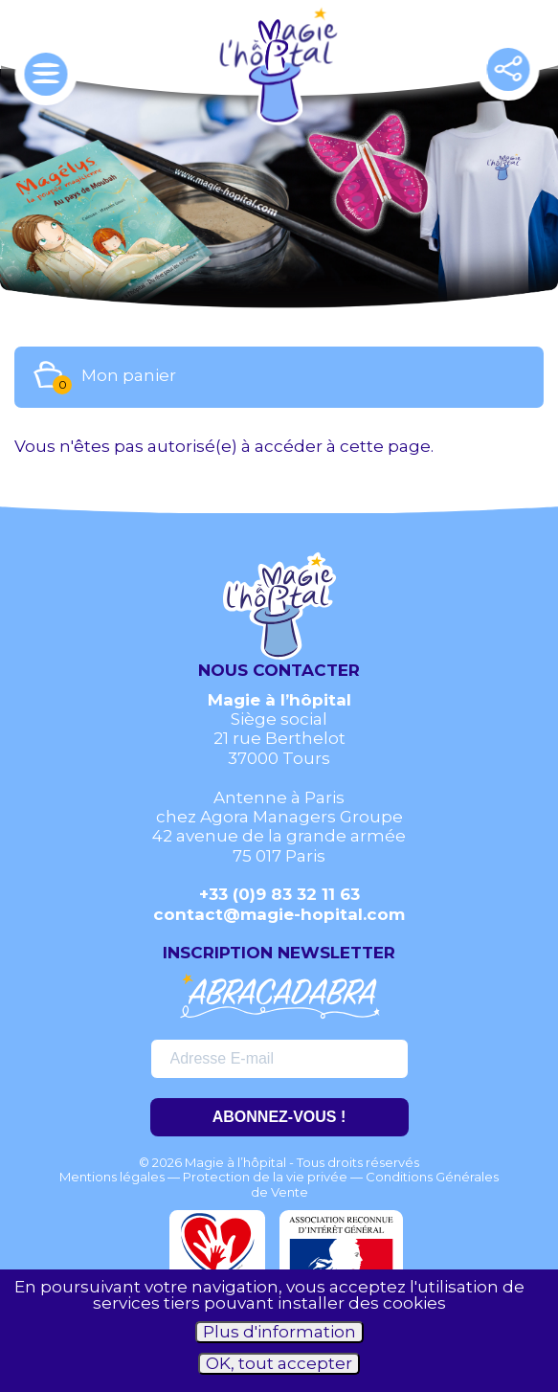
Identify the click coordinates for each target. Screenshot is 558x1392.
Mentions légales (112, 1176)
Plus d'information (279, 1331)
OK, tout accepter (279, 1363)
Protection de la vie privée (265, 1176)
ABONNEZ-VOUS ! (279, 1117)
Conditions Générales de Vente (375, 1184)
